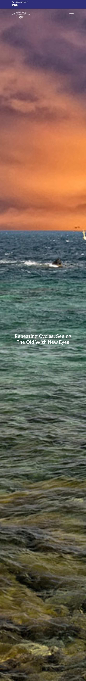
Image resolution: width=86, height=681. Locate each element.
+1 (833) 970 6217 (21, 2)
